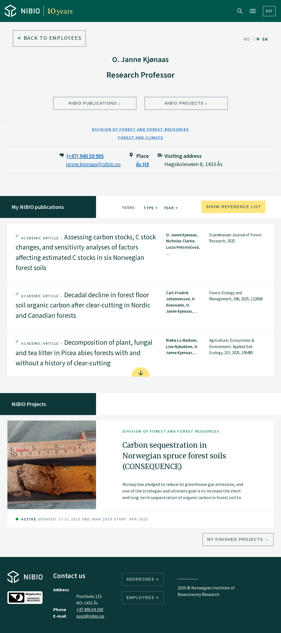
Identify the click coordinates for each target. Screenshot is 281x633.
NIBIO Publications (93, 103)
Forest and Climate (140, 137)
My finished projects (235, 539)
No (269, 11)
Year (171, 207)
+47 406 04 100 (89, 609)
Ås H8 (142, 164)
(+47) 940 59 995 (85, 155)
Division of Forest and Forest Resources (140, 129)
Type (151, 207)
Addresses (143, 579)
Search (239, 10)
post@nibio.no (90, 616)
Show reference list (233, 207)
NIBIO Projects (184, 103)
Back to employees (49, 37)
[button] (140, 252)
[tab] (140, 252)
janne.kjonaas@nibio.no (93, 164)
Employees (143, 597)
